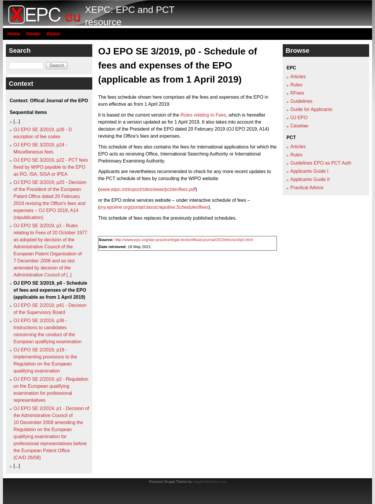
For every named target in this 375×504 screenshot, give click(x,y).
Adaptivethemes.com (209, 482)
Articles (298, 76)
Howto (33, 33)
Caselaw (299, 125)
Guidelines (301, 101)
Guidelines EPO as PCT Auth (320, 162)
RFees (297, 92)
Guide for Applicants (311, 109)
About (53, 33)
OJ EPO (299, 117)
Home (13, 33)
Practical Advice (306, 187)
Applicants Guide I (309, 171)
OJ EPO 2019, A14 (247, 129)
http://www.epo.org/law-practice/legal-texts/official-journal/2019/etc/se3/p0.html (184, 240)
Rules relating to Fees (203, 114)
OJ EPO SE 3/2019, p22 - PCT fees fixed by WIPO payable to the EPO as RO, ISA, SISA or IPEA (50, 167)
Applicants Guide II (310, 179)
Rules (296, 84)
